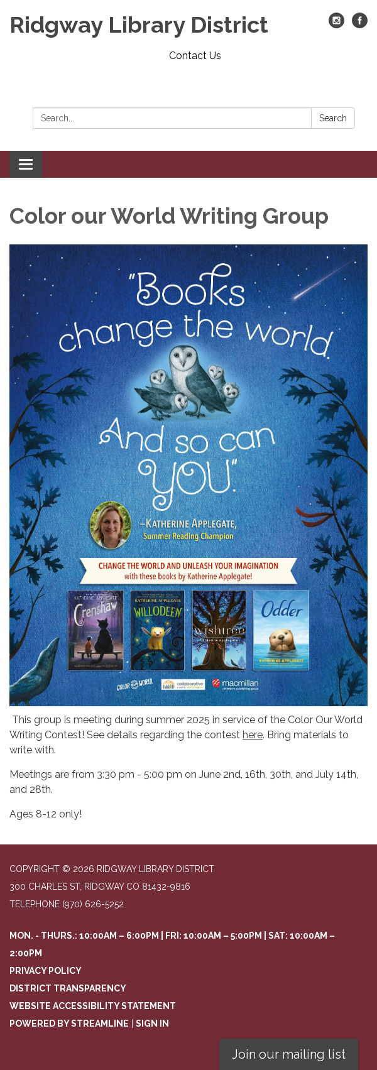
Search (333, 118)
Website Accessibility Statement (92, 1006)
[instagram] (336, 25)
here (253, 735)
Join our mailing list (289, 1054)
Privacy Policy (45, 971)
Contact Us (195, 56)
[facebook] (360, 25)
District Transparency (67, 988)
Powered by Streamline (69, 1023)
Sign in (152, 1023)
